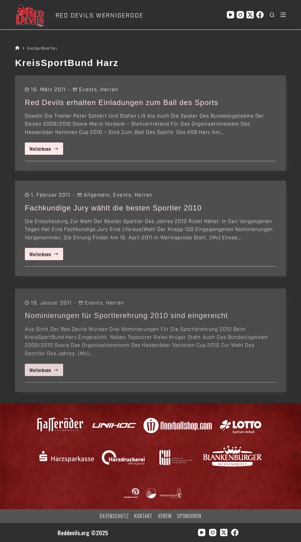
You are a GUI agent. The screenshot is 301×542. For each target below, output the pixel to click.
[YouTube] (230, 14)
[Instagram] (240, 14)
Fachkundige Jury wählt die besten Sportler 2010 (113, 208)
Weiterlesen (46, 150)
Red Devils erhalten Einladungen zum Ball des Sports (121, 103)
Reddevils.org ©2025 (83, 532)
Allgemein (97, 196)
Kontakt (143, 516)
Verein (165, 516)
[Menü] (283, 14)
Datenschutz (114, 516)
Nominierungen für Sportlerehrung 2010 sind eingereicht (126, 321)
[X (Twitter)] (250, 14)
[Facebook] (260, 14)
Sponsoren (189, 516)
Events (88, 90)
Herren (109, 90)
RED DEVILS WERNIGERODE (99, 15)
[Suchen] (272, 15)
